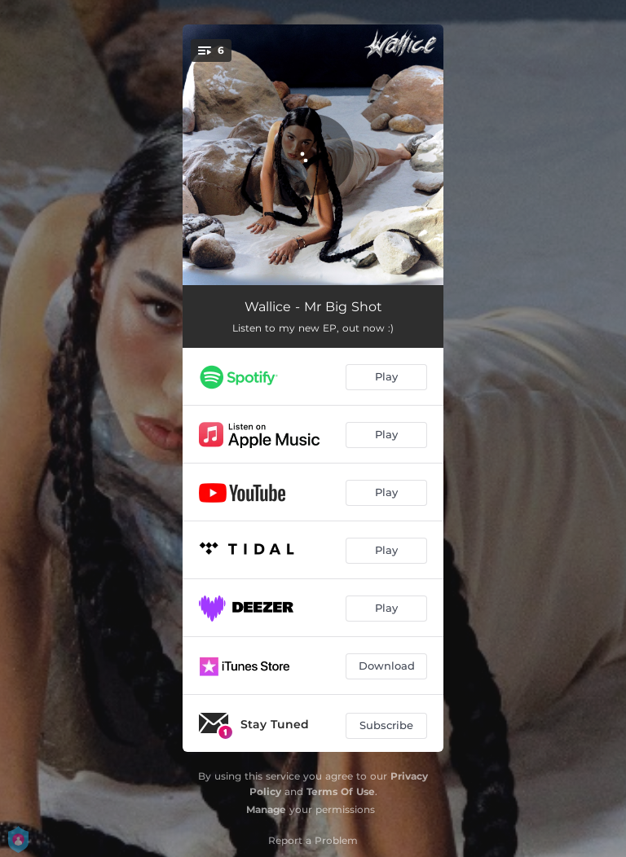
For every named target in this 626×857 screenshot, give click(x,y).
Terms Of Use (340, 791)
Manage (266, 809)
